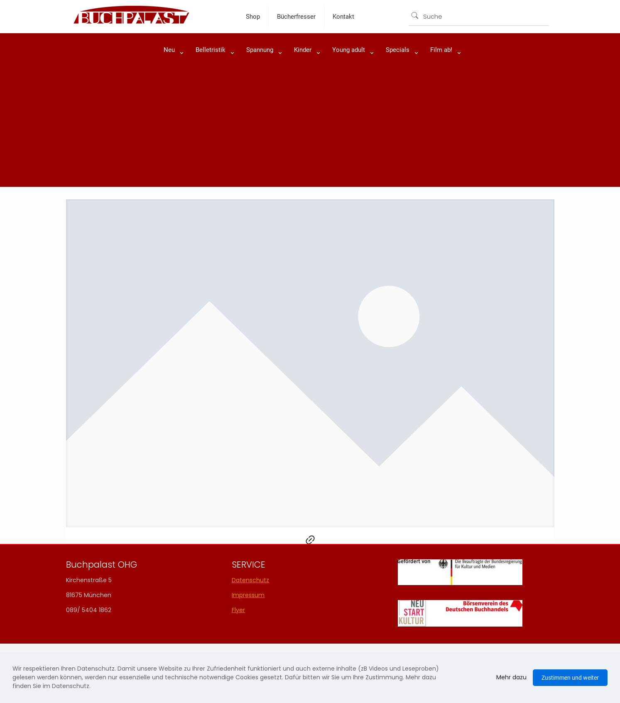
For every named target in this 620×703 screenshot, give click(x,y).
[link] (171, 70)
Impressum (248, 595)
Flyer (238, 610)
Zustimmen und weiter (570, 677)
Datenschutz (250, 580)
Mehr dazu (511, 677)
